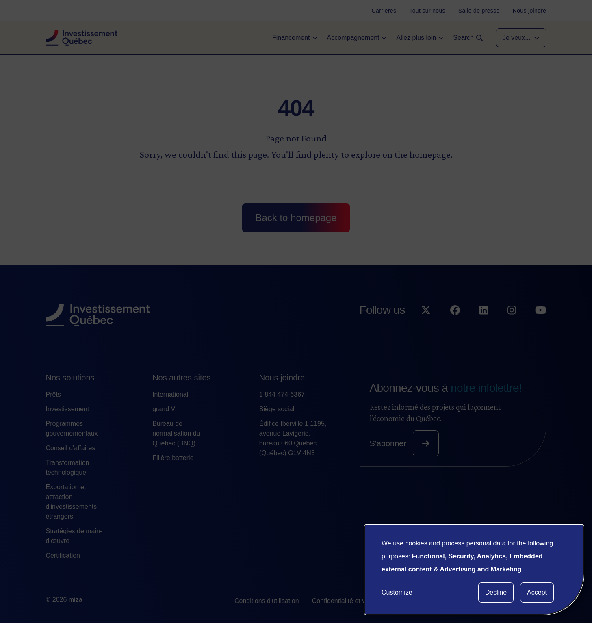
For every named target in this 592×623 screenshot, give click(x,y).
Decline (496, 592)
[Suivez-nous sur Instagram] (511, 326)
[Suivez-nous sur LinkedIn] (483, 326)
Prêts (53, 394)
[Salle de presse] (479, 10)
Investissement (67, 409)
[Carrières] (384, 10)
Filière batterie (172, 457)
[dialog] (474, 570)
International (170, 394)
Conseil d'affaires (70, 448)
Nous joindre (282, 377)
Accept (537, 592)
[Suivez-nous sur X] (426, 326)
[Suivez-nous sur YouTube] (540, 326)
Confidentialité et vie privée (351, 600)
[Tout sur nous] (427, 10)
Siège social (276, 409)
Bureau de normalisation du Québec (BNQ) (176, 433)
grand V (163, 409)
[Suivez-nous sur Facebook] (455, 326)
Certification (63, 555)
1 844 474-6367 (282, 394)
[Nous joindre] (529, 10)
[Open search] (468, 38)
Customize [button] (397, 592)
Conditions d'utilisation (266, 600)
